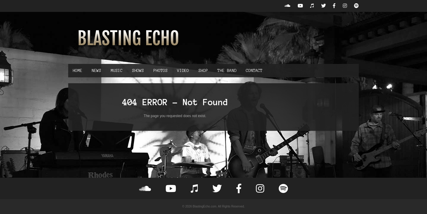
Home (77, 70)
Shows (138, 70)
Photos (160, 70)
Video (183, 70)
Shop (203, 70)
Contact (254, 70)
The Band (226, 70)
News (96, 70)
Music (116, 70)
